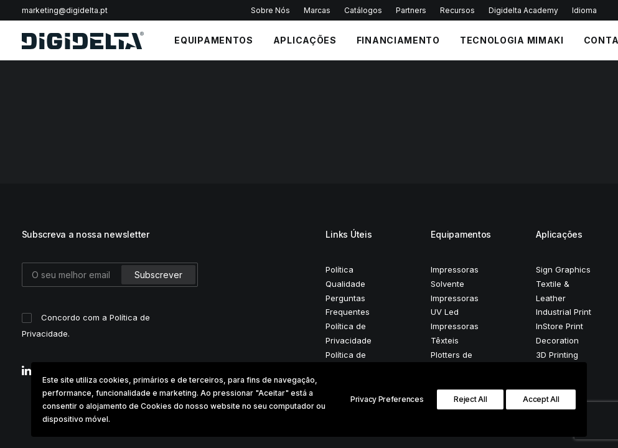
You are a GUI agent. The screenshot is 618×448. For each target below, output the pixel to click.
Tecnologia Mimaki (512, 40)
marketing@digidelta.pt (65, 10)
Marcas (317, 10)
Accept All (541, 399)
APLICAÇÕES (305, 40)
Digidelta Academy (523, 10)
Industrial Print (563, 210)
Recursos (457, 10)
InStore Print (559, 224)
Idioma (584, 10)
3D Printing (557, 252)
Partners (411, 10)
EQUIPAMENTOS (213, 40)
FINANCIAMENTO (398, 40)
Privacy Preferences (386, 399)
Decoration (557, 238)
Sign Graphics (563, 167)
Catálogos (363, 10)
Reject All (470, 399)
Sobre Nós (270, 10)
